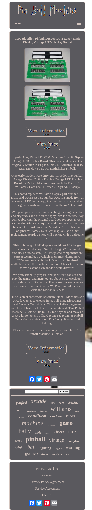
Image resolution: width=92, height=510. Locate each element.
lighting (45, 448)
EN (44, 495)
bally (24, 431)
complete (74, 441)
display (73, 402)
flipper (43, 410)
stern (59, 431)
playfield (21, 402)
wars (18, 441)
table (38, 432)
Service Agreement (47, 488)
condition (37, 415)
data (52, 402)
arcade (39, 401)
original (58, 448)
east (61, 403)
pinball (35, 439)
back (77, 411)
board (19, 410)
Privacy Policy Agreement (47, 482)
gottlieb (31, 453)
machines (31, 411)
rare (72, 431)
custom (56, 416)
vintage (56, 440)
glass (21, 417)
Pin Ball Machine (47, 469)
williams (61, 408)
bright (19, 448)
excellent (57, 454)
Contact (47, 475)
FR (51, 495)
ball (32, 447)
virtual (47, 434)
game (66, 423)
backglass (51, 425)
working (73, 447)
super (70, 416)
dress (44, 454)
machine (33, 423)
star (68, 454)
